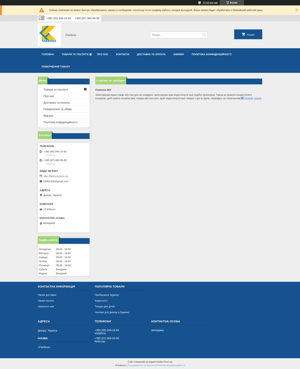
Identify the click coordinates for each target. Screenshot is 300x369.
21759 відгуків (210, 2)
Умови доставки (47, 294)
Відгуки (48, 115)
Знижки (178, 54)
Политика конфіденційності (212, 54)
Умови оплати (46, 300)
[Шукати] (204, 35)
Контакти (122, 54)
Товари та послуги (75, 54)
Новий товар (252, 98)
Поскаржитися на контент (141, 365)
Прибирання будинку (107, 294)
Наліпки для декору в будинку (112, 312)
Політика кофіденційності (60, 122)
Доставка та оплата (151, 54)
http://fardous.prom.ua (56, 176)
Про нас (102, 54)
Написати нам (46, 306)
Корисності (101, 300)
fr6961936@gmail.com (55, 181)
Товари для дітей (105, 306)
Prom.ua (168, 362)
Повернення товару (56, 66)
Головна (48, 54)
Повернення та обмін (58, 109)
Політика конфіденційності (171, 365)
